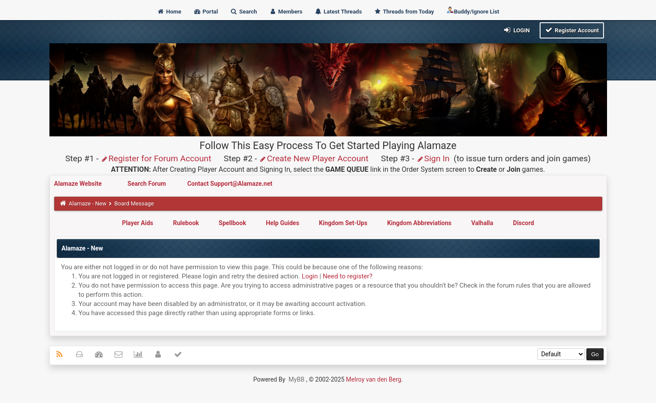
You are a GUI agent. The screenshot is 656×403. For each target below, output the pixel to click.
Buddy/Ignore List (472, 11)
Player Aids (137, 222)
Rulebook (186, 222)
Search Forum (147, 183)
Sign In (433, 158)
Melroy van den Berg (373, 379)
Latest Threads (338, 11)
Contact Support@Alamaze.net (229, 183)
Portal (205, 11)
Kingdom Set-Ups (343, 222)
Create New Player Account (313, 158)
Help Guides (282, 222)
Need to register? (348, 276)
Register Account (571, 30)
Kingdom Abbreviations (419, 222)
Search (243, 11)
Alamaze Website (78, 183)
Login (516, 30)
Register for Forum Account (156, 158)
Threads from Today (404, 11)
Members (286, 11)
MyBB (296, 379)
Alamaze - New (87, 203)
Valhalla (482, 222)
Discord (523, 222)
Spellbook (232, 222)
